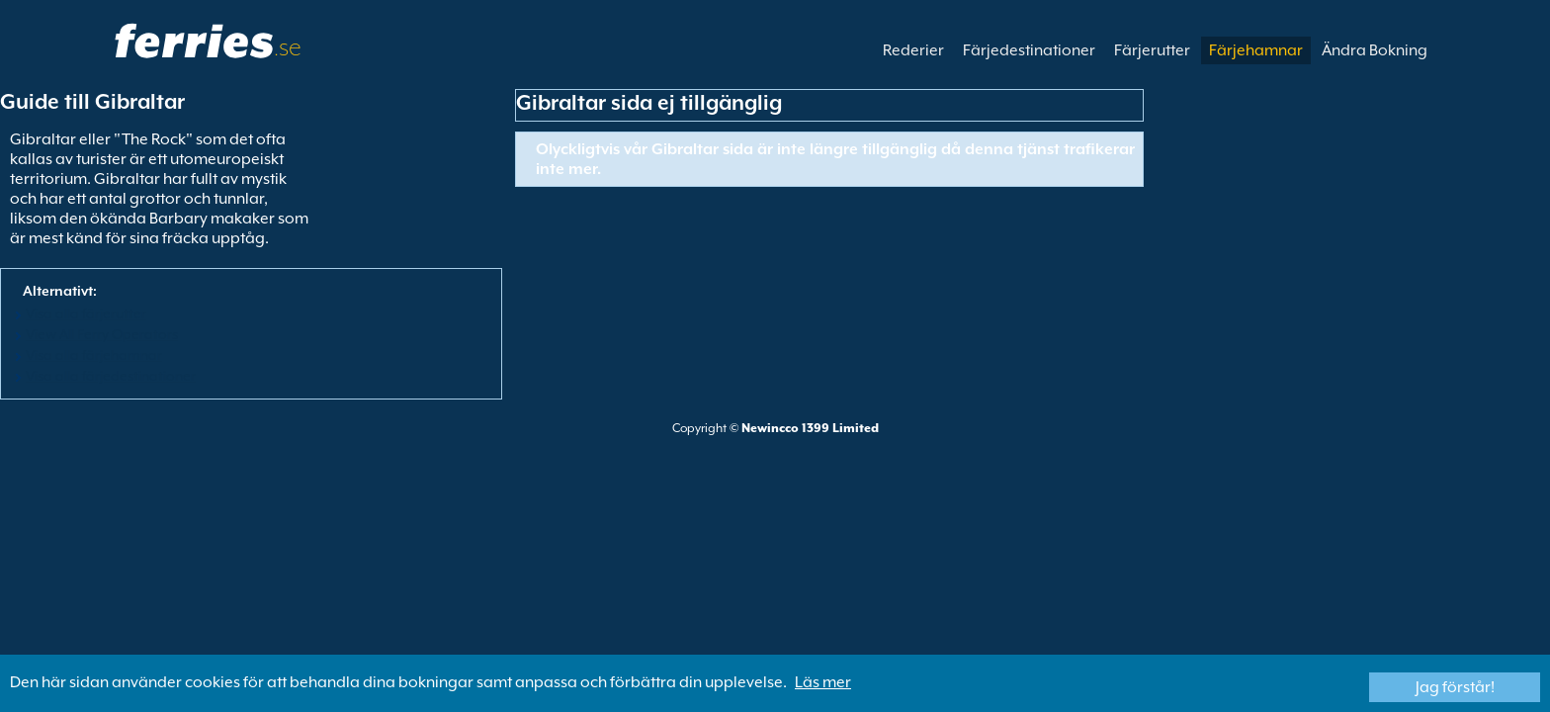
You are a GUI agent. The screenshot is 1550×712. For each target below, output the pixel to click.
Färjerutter (1152, 50)
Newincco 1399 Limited (810, 428)
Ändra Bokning (1374, 50)
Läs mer (823, 682)
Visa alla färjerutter (86, 313)
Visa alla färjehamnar (94, 355)
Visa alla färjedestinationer (111, 376)
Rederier (913, 50)
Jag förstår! (1455, 687)
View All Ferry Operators (102, 334)
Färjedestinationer (1029, 50)
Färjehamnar (1256, 50)
